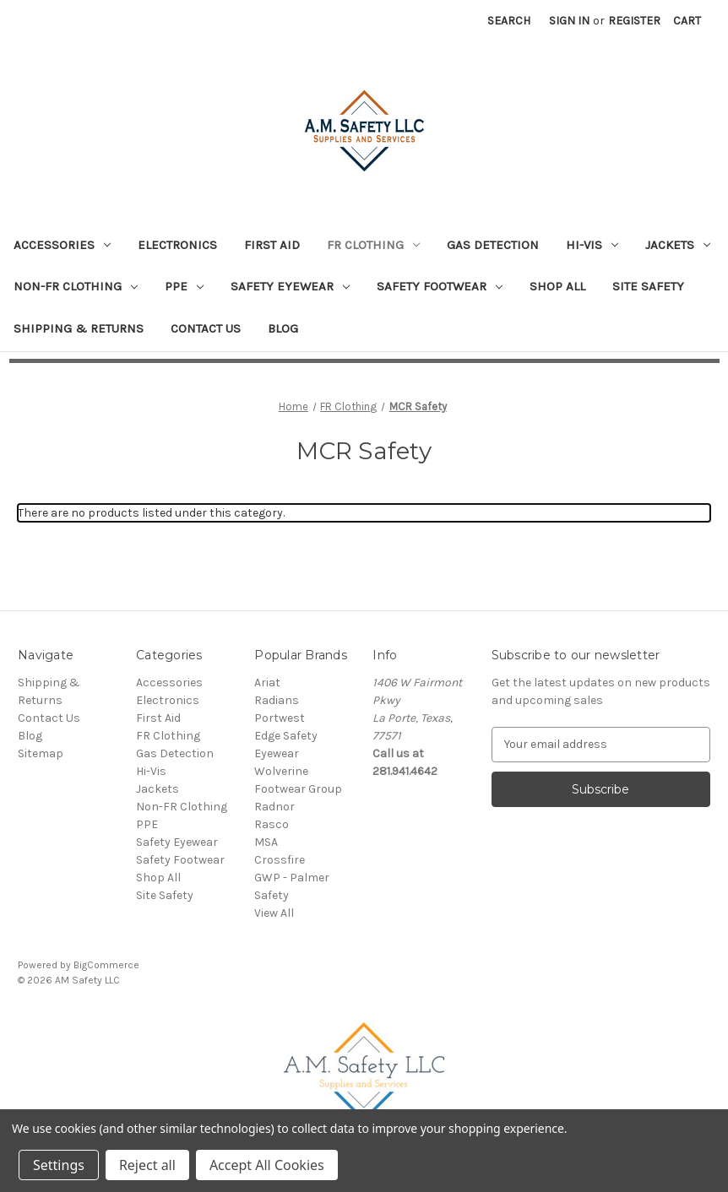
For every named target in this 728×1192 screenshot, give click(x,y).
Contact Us (206, 328)
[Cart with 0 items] (687, 20)
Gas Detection (493, 244)
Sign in (569, 21)
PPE (184, 286)
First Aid (272, 244)
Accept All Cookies (266, 1165)
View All (274, 913)
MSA (266, 842)
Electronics (177, 244)
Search (508, 21)
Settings (58, 1165)
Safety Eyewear (290, 286)
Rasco (271, 824)
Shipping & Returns (79, 328)
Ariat (267, 682)
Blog (283, 328)
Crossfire (279, 860)
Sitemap (40, 753)
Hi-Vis (592, 244)
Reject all (147, 1165)
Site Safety (648, 286)
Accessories (62, 244)
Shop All (557, 286)
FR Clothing (373, 244)
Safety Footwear (440, 286)
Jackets (677, 244)
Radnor (274, 806)
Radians (276, 700)
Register (634, 21)
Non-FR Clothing (76, 286)
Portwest (279, 718)
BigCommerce (106, 965)
